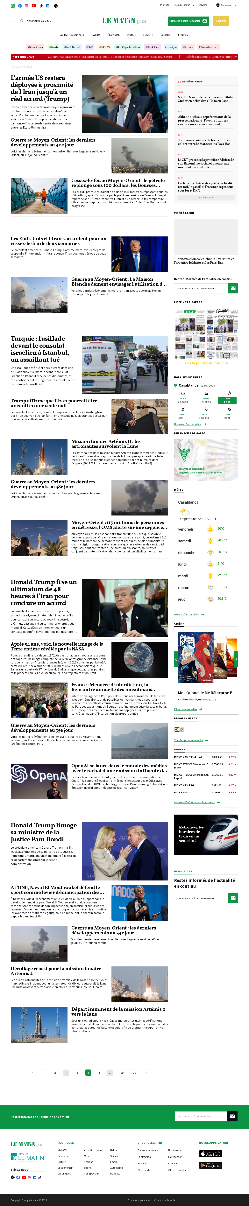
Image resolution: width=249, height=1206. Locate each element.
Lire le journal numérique (206, 363)
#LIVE (89, 47)
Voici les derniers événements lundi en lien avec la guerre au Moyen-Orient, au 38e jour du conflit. (55, 495)
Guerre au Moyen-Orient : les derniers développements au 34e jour (113, 931)
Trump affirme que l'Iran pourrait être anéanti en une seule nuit (54, 403)
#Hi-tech (188, 47)
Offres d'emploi (177, 1170)
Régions (88, 1162)
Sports (183, 35)
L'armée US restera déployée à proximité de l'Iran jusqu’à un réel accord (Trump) (42, 89)
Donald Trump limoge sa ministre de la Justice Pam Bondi (44, 832)
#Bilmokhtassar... (208, 47)
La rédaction (175, 1156)
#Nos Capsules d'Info (128, 47)
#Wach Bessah (72, 47)
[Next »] (146, 1072)
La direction (144, 1156)
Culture (165, 35)
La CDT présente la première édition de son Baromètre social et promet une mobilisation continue (206, 164)
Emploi (114, 1162)
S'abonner (221, 20)
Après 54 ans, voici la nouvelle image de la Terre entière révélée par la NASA (57, 647)
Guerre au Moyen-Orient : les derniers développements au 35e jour (53, 728)
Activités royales (72, 35)
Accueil (16, 66)
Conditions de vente (164, 1200)
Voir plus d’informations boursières (194, 802)
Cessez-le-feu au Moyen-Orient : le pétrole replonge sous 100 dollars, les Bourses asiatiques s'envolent (118, 183)
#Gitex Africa (35, 47)
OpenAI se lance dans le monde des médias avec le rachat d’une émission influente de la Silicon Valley (119, 768)
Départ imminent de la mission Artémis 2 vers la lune (118, 1012)
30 (134, 1072)
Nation (96, 35)
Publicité (164, 5)
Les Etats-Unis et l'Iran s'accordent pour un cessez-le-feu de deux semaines (58, 241)
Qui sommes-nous (148, 1150)
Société (148, 35)
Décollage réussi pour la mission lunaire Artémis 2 (56, 971)
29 (122, 1072)
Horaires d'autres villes (187, 424)
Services (205, 5)
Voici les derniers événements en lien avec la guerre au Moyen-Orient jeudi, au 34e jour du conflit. (116, 941)
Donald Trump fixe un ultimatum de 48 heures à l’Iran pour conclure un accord (44, 593)
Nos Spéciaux (91, 1173)
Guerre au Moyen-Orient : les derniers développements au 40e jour (53, 143)
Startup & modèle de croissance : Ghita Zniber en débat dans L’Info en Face (205, 99)
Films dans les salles (185, 709)
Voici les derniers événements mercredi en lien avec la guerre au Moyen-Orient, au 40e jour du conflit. (58, 153)
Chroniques (64, 1173)
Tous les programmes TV (188, 740)
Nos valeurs (174, 1150)
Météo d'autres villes (186, 614)
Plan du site (144, 1170)
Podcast (115, 1173)
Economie (63, 1156)
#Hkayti (53, 47)
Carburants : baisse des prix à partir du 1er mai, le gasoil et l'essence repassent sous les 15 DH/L (132, 57)
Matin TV (62, 1150)
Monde (131, 35)
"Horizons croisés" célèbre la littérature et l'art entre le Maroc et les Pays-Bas (206, 142)
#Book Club (152, 47)
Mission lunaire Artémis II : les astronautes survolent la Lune (106, 444)
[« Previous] (32, 1072)
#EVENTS (104, 47)
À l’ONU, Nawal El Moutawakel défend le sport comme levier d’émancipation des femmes (55, 890)
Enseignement (65, 1167)
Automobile (116, 1167)
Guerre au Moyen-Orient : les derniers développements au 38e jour (53, 484)
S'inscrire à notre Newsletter (188, 21)
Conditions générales (138, 1200)
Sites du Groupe (184, 5)
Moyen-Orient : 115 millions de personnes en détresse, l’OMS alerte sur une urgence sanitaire (117, 525)
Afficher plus (206, 197)
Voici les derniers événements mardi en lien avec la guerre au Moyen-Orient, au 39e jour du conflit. (116, 292)
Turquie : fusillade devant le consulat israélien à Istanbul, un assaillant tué (40, 350)
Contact (172, 1163)
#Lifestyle (171, 47)
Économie (114, 35)
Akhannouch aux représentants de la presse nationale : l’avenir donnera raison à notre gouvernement (204, 121)
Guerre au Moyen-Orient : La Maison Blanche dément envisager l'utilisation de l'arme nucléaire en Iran (118, 282)
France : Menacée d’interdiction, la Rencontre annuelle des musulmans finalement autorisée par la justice (111, 687)
